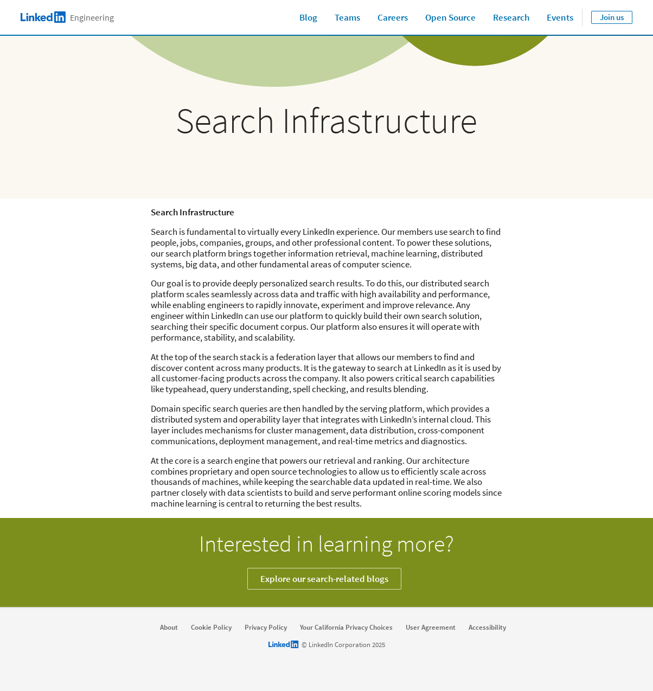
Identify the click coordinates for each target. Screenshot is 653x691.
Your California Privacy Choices (346, 627)
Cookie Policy (211, 627)
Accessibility (487, 627)
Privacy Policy (266, 627)
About (169, 627)
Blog (308, 17)
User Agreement (431, 627)
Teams (347, 17)
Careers (392, 17)
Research (511, 17)
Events (560, 17)
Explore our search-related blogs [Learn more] (324, 579)
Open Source (450, 17)
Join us (612, 17)
